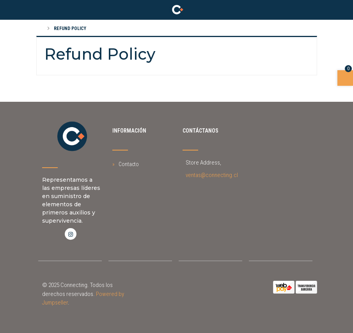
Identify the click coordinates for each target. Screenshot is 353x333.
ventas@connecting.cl (212, 175)
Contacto (129, 164)
